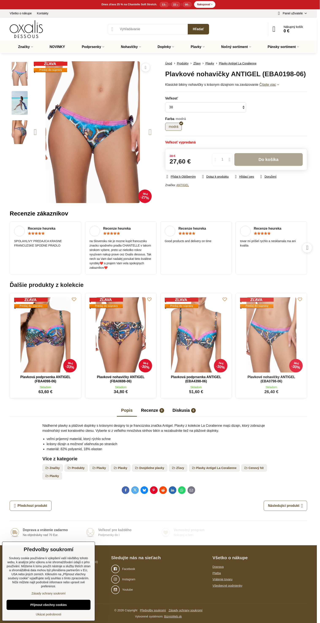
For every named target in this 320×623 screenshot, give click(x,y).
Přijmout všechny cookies (48, 605)
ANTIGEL (182, 185)
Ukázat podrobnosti (48, 614)
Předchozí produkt (30, 505)
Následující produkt (285, 505)
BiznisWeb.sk (173, 616)
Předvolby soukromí (153, 610)
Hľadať (198, 29)
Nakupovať (204, 4)
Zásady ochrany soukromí (186, 610)
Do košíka (269, 159)
